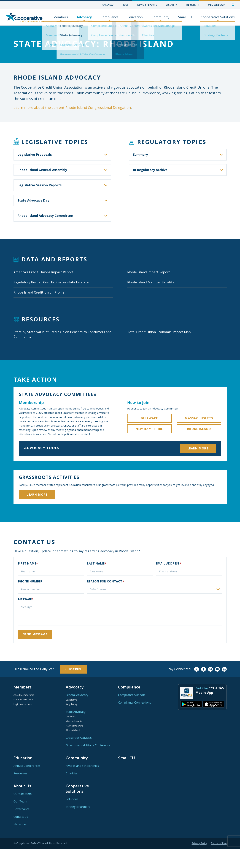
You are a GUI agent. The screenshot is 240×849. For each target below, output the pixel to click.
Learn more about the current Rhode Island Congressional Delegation (72, 107)
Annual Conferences (27, 766)
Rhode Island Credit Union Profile (39, 292)
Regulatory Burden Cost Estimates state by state (51, 282)
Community (160, 17)
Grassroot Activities (79, 738)
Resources (20, 773)
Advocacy (84, 17)
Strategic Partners (78, 807)
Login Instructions (23, 704)
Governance (21, 809)
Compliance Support (131, 695)
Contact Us (21, 817)
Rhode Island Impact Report (148, 272)
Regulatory (71, 704)
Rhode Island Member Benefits (150, 282)
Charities (72, 773)
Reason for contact (104, 581)
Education (135, 17)
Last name (95, 563)
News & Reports (147, 4)
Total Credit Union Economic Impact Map (159, 332)
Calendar (108, 4)
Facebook (203, 669)
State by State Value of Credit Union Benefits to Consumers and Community (63, 334)
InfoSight (192, 4)
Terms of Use (219, 843)
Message (25, 599)
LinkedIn (224, 669)
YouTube (217, 669)
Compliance (109, 17)
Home (24, 17)
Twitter (196, 669)
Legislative (71, 699)
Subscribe (73, 669)
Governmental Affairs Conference (88, 745)
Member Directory (23, 699)
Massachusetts (199, 418)
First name (27, 563)
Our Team (20, 801)
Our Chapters (23, 794)
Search (233, 5)
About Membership (24, 694)
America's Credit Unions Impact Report (44, 272)
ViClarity (171, 4)
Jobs (125, 4)
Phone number (30, 581)
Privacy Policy (199, 843)
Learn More (197, 448)
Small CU (185, 17)
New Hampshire (149, 429)
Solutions (72, 799)
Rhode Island (199, 429)
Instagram (210, 669)
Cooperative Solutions (218, 17)
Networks (20, 824)
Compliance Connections (134, 702)
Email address (167, 563)
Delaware (149, 418)
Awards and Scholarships (82, 766)
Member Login (216, 4)
